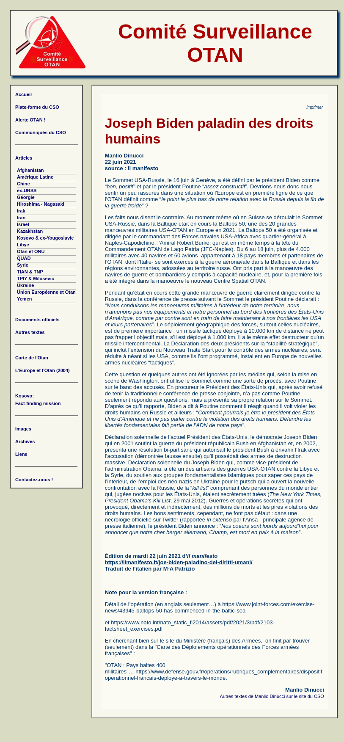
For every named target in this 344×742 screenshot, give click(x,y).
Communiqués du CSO (40, 132)
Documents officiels (37, 319)
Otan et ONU (30, 251)
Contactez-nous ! (34, 479)
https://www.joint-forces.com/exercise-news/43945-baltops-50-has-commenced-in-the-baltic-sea (210, 607)
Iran (21, 217)
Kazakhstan (30, 231)
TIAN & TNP (30, 271)
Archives (25, 441)
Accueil (23, 94)
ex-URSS (26, 190)
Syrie (22, 265)
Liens (21, 454)
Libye (23, 244)
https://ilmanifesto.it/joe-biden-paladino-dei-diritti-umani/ (179, 562)
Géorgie (26, 197)
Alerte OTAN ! (30, 119)
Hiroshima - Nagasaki (40, 204)
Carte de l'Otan (31, 357)
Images (23, 428)
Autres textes (30, 332)
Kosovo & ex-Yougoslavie (45, 237)
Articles (23, 157)
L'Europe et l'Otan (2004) (42, 370)
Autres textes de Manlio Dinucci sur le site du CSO (272, 696)
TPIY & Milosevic (35, 278)
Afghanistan (30, 170)
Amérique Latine (35, 176)
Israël (23, 224)
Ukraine (25, 285)
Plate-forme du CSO (37, 107)
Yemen (24, 298)
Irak (21, 210)
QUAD (23, 258)
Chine (23, 183)
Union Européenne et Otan (46, 292)
